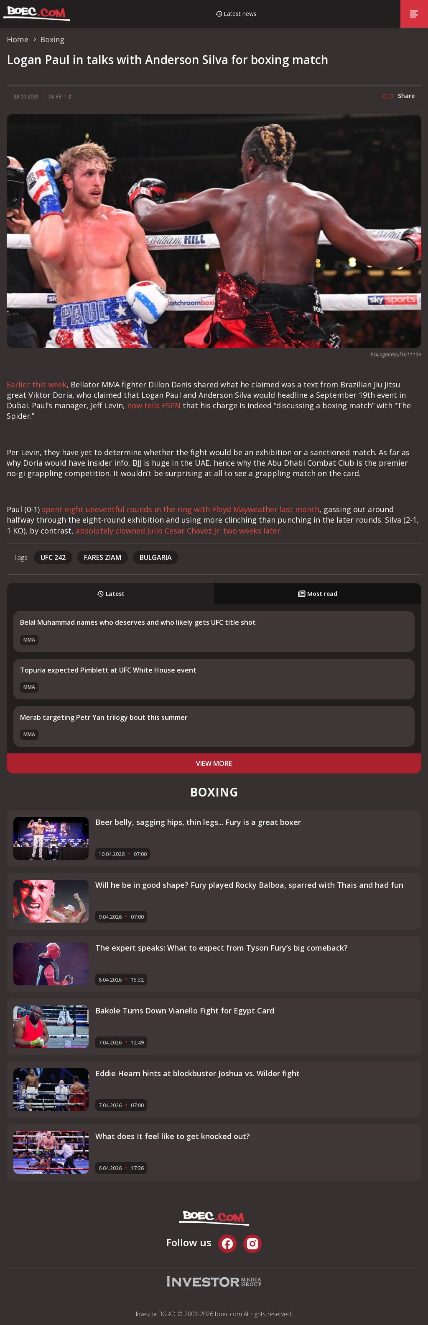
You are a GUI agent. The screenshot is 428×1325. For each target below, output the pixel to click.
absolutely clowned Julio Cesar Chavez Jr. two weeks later (178, 531)
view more (214, 763)
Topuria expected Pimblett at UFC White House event (108, 670)
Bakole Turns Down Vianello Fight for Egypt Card (184, 1010)
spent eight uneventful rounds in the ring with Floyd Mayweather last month (180, 509)
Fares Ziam (102, 557)
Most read (317, 594)
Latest (111, 594)
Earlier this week (36, 384)
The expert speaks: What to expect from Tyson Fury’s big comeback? (221, 948)
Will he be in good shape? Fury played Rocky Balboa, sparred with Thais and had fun (249, 885)
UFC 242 (53, 557)
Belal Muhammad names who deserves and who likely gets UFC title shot (138, 622)
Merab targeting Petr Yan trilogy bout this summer (104, 717)
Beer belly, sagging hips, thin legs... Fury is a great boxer (198, 822)
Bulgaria (156, 557)
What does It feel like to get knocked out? (172, 1136)
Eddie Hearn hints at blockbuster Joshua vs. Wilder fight (197, 1073)
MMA (29, 639)
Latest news (240, 14)
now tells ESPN (154, 405)
